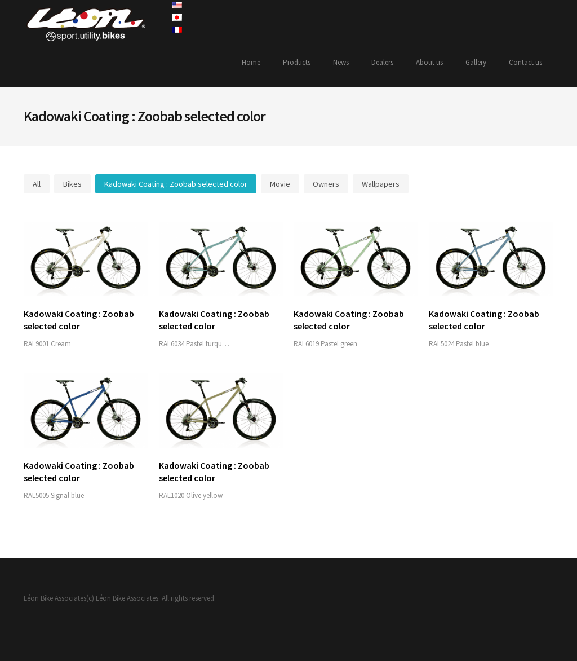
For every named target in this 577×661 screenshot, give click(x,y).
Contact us (525, 62)
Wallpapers (381, 184)
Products (296, 62)
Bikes (72, 184)
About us (429, 62)
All (37, 184)
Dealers (382, 62)
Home (251, 62)
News (341, 62)
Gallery (475, 62)
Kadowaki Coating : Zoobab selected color (175, 184)
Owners (326, 184)
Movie (280, 184)
